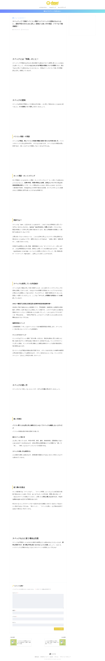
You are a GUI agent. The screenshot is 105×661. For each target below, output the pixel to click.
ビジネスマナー (43, 7)
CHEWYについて (44, 657)
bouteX (51, 657)
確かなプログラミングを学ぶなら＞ (52, 11)
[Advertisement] (38, 43)
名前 (14, 610)
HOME (52, 654)
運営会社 (37, 657)
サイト (14, 622)
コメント (15, 593)
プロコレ (56, 657)
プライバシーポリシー (65, 657)
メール (14, 616)
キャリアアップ (62, 7)
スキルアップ (52, 7)
